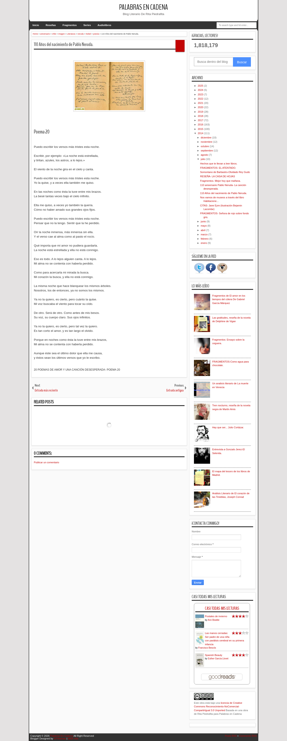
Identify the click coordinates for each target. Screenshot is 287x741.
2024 (201, 90)
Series (87, 25)
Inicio (36, 25)
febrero (205, 238)
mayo (204, 225)
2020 (201, 107)
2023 (201, 94)
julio (203, 159)
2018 (201, 116)
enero (204, 243)
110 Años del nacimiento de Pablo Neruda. (63, 44)
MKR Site (73, 738)
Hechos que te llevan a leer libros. (218, 163)
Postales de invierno (216, 616)
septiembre (207, 150)
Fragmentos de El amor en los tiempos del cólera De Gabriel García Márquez (228, 299)
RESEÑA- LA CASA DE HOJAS (217, 176)
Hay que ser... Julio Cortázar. (228, 427)
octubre (205, 146)
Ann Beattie (214, 620)
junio (204, 221)
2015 (201, 129)
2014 (201, 133)
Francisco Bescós (207, 648)
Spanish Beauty (213, 655)
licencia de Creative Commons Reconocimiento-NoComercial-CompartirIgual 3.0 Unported (218, 707)
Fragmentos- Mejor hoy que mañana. (220, 180)
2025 (201, 85)
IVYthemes (60, 738)
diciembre (206, 137)
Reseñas (51, 25)
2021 (201, 103)
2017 (201, 120)
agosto (205, 154)
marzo (204, 234)
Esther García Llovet (218, 658)
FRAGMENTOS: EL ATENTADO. (218, 167)
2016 (201, 124)
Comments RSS (248, 735)
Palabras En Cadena (143, 7)
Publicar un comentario (46, 462)
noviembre (207, 141)
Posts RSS (231, 735)
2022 (201, 98)
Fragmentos (70, 25)
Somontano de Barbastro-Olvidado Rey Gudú (225, 172)
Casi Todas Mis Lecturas (222, 608)
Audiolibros (104, 25)
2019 (201, 111)
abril (203, 230)
